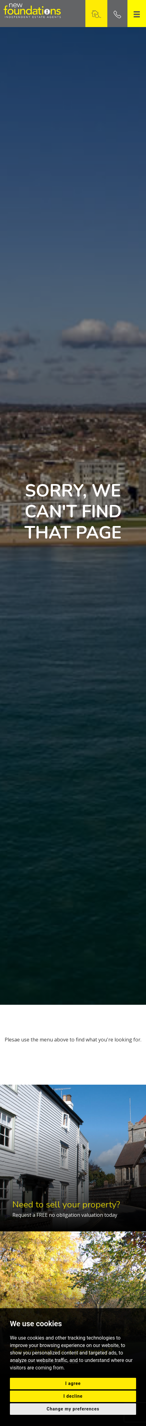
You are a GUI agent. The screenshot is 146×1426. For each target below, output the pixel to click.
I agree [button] (73, 1383)
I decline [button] (73, 1396)
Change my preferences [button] (73, 1408)
